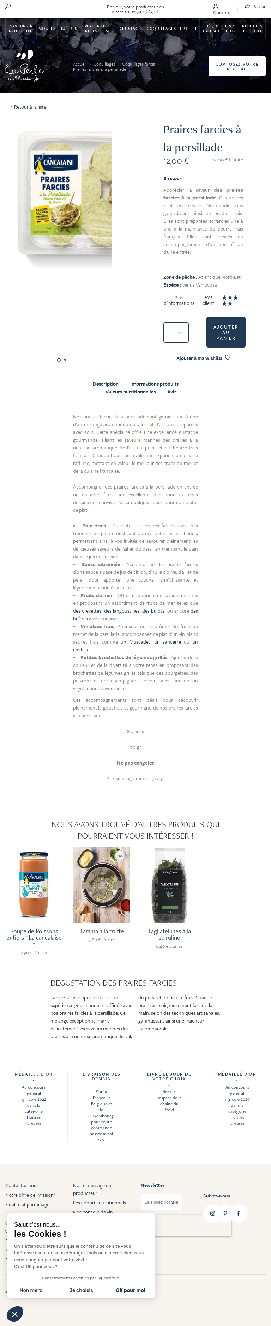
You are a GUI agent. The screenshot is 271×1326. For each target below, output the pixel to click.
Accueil (80, 64)
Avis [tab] (171, 391)
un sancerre (167, 641)
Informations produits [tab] (154, 383)
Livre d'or (231, 28)
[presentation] (186, 1225)
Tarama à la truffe (102, 931)
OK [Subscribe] (174, 1202)
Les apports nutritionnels (99, 1202)
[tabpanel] (135, 602)
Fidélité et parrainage (27, 1204)
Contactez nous (22, 1185)
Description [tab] (106, 383)
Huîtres (68, 28)
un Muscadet (135, 641)
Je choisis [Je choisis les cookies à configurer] (81, 1291)
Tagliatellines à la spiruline (169, 934)
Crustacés (131, 28)
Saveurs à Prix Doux (21, 28)
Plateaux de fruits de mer (98, 28)
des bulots (153, 610)
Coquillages (161, 28)
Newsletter (152, 1185)
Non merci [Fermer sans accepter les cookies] (31, 1291)
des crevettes (87, 610)
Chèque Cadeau (211, 28)
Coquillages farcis (139, 64)
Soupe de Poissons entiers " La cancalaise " (34, 937)
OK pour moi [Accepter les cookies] (130, 1291)
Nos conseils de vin (93, 1212)
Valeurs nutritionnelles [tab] (131, 391)
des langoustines (122, 610)
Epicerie (189, 28)
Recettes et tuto (252, 28)
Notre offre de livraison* (30, 1194)
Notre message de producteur (92, 1189)
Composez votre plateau (237, 66)
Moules (46, 28)
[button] (14, 1314)
